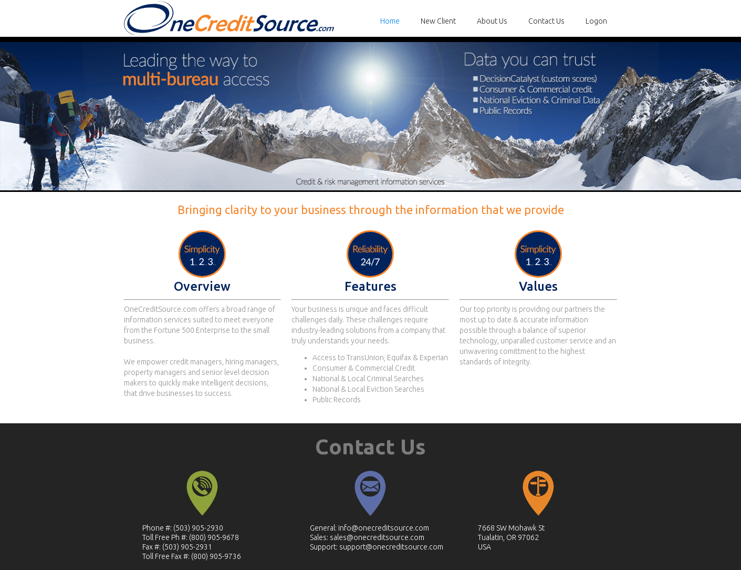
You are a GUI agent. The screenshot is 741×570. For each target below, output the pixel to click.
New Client (438, 21)
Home (390, 21)
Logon (596, 21)
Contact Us (546, 21)
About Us (492, 21)
